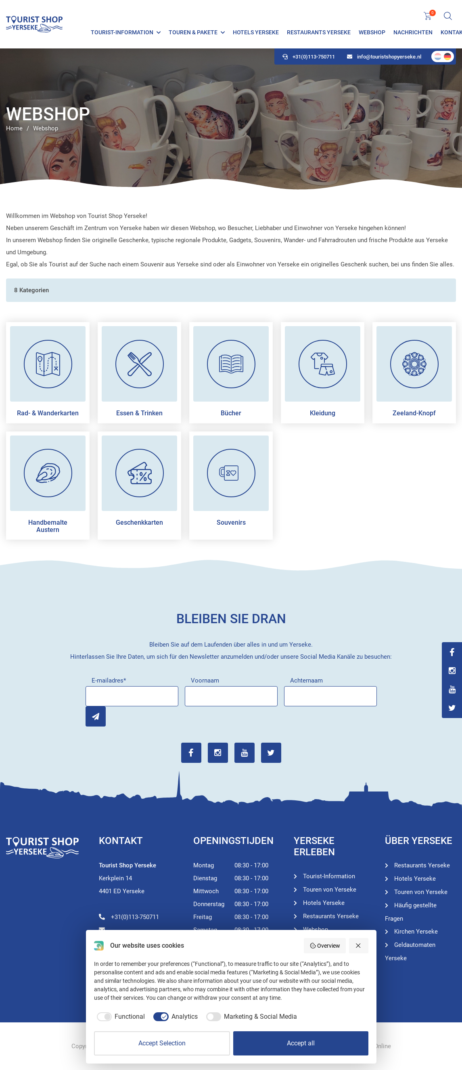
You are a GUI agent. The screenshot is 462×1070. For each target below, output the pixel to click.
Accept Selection (162, 1043)
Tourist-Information (122, 32)
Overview (325, 945)
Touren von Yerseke (329, 889)
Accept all (301, 1043)
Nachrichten (413, 32)
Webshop (372, 32)
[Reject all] (358, 945)
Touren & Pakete (193, 32)
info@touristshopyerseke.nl (384, 57)
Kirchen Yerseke (416, 931)
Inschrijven (96, 716)
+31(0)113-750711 (308, 57)
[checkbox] (119, 1017)
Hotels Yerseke (256, 32)
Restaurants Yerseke (319, 32)
